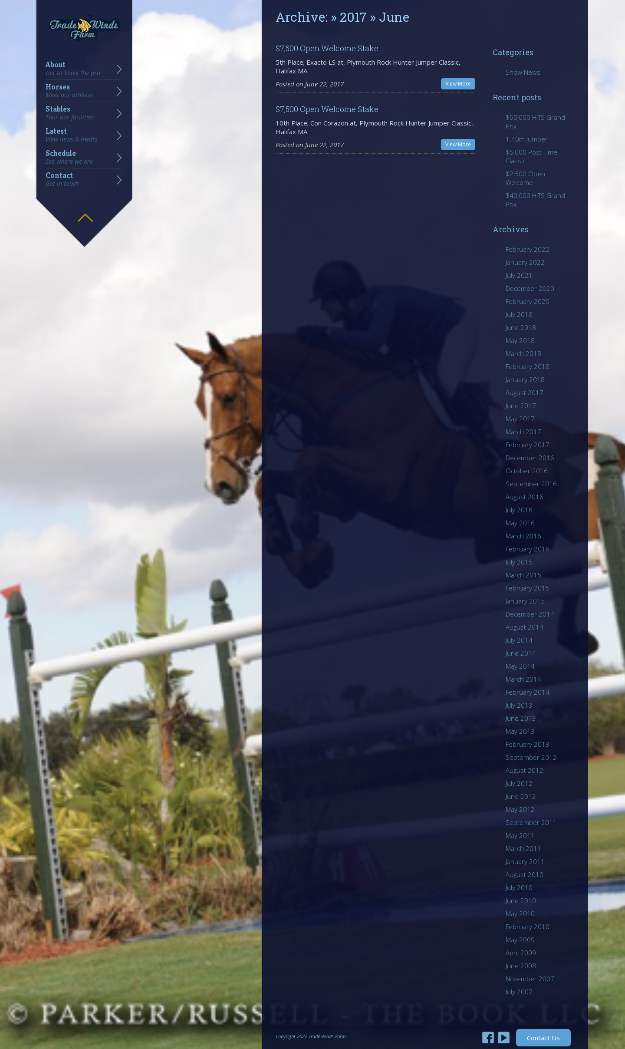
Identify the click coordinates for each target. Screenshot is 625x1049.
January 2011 (525, 861)
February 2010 (527, 926)
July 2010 (519, 887)
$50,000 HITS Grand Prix (535, 121)
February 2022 (527, 249)
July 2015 (519, 561)
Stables (70, 113)
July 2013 (519, 705)
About (73, 68)
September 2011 (531, 822)
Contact (62, 179)
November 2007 (530, 978)
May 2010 (520, 913)
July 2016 (519, 509)
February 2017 (527, 444)
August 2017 (524, 392)
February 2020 (527, 301)
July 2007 (519, 991)
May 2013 (520, 731)
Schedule (69, 157)
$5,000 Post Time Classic (531, 156)
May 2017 (520, 418)
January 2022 (525, 262)
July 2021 (519, 275)
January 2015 (525, 601)
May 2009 (520, 939)
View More (458, 83)
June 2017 (521, 405)
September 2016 (531, 483)
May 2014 (520, 666)
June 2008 (521, 965)
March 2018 (523, 353)
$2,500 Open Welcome (525, 178)
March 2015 (523, 575)
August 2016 (524, 496)
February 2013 (527, 744)
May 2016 (520, 522)
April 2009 (521, 952)
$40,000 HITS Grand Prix (535, 199)
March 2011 (523, 848)
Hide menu (85, 211)
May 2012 (520, 809)
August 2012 (524, 770)
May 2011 (520, 835)
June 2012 (521, 796)
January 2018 (525, 379)
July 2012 (519, 783)
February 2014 (527, 692)
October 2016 (527, 470)
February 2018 (527, 366)
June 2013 (521, 718)
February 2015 (527, 588)
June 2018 (521, 327)
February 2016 (527, 548)
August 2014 (524, 627)
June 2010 (521, 900)
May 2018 (520, 340)
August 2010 (524, 874)
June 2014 (521, 653)
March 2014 (523, 679)
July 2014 (519, 640)
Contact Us (543, 1037)
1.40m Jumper (527, 139)
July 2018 (519, 314)
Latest (72, 135)
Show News (523, 72)
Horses (70, 90)
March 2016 (523, 535)
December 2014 (530, 614)
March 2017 (523, 431)
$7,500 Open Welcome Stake (327, 48)
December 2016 (530, 457)
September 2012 (531, 757)
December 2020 (530, 288)
